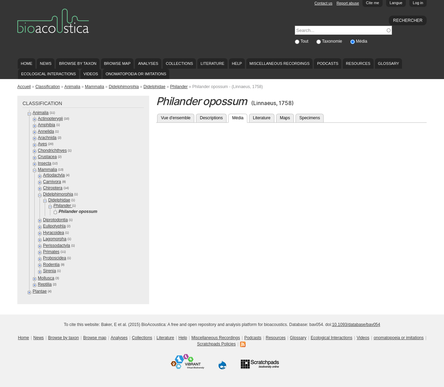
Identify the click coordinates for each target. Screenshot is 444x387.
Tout (304, 41)
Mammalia (94, 86)
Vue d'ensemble (175, 117)
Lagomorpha (54, 239)
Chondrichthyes (52, 150)
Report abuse (347, 3)
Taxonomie (332, 41)
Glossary (388, 63)
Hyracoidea (53, 232)
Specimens (309, 117)
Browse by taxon (77, 63)
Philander (179, 86)
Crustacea (47, 156)
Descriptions (211, 117)
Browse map (117, 63)
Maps (285, 117)
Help (237, 63)
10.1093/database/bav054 (356, 324)
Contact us (324, 3)
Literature (212, 63)
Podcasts (327, 63)
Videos (91, 74)
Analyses (148, 63)
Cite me (372, 3)
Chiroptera (52, 188)
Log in (418, 3)
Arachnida (47, 137)
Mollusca (46, 278)
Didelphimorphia (124, 86)
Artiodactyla (54, 175)
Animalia (72, 86)
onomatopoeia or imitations (135, 74)
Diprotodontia (55, 219)
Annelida (46, 131)
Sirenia (49, 270)
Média (361, 41)
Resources (358, 63)
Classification (47, 86)
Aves (42, 143)
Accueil (24, 86)
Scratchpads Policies (216, 344)
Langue (396, 3)
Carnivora (52, 181)
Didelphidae (154, 86)
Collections (179, 63)
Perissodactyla (56, 245)
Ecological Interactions (48, 74)
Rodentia (51, 264)
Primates (51, 251)
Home (26, 63)
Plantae (40, 291)
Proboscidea (54, 258)
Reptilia (45, 284)
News (45, 63)
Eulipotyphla (54, 226)
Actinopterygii (50, 118)
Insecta (44, 163)
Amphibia (46, 124)
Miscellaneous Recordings (279, 63)
